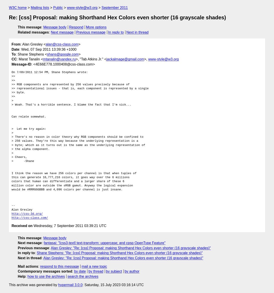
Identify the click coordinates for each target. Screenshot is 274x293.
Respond (76, 27)
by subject (114, 271)
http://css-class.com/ (30, 218)
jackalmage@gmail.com (125, 59)
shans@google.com (63, 54)
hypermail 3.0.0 (70, 285)
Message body (54, 27)
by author (132, 271)
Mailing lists (40, 8)
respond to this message (59, 266)
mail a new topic (94, 266)
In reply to (116, 32)
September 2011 (114, 8)
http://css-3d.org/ (27, 214)
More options (96, 27)
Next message (62, 32)
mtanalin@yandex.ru (59, 59)
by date (80, 271)
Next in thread (137, 32)
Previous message (91, 32)
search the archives (83, 276)
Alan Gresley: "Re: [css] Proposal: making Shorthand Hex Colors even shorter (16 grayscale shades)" (131, 248)
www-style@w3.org (82, 8)
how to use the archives (46, 276)
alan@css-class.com (62, 44)
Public (58, 8)
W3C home (18, 8)
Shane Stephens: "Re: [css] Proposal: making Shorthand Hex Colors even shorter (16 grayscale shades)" (120, 253)
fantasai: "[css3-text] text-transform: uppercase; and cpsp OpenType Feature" (105, 243)
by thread (96, 271)
